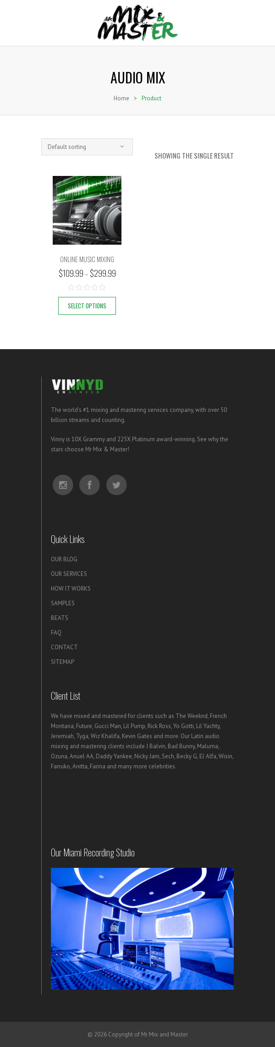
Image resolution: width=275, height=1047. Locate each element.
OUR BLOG (64, 559)
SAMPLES (63, 603)
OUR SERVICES (69, 574)
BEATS (59, 618)
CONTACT (64, 647)
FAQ (56, 632)
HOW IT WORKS (71, 588)
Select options (87, 305)
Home (121, 98)
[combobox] (87, 146)
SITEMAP (62, 662)
